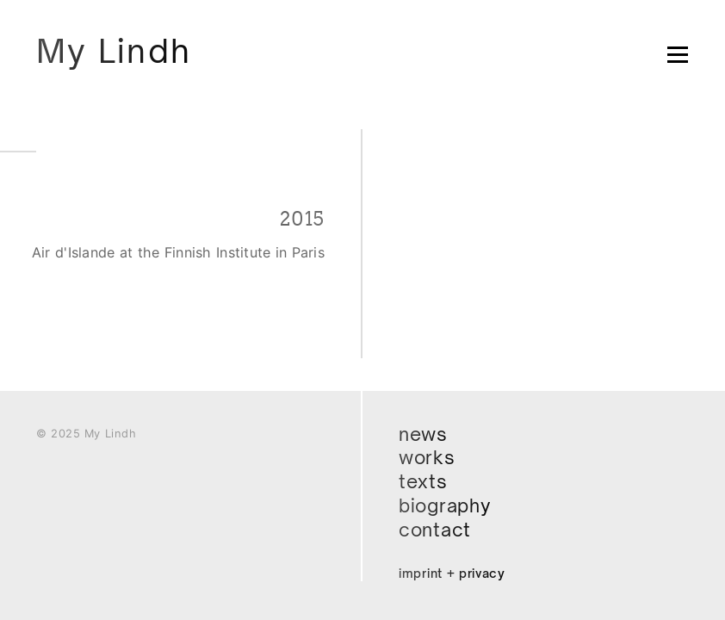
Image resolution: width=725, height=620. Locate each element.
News (423, 434)
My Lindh (113, 50)
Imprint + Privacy (452, 573)
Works (427, 457)
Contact (435, 529)
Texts (423, 481)
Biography (445, 505)
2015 (302, 219)
